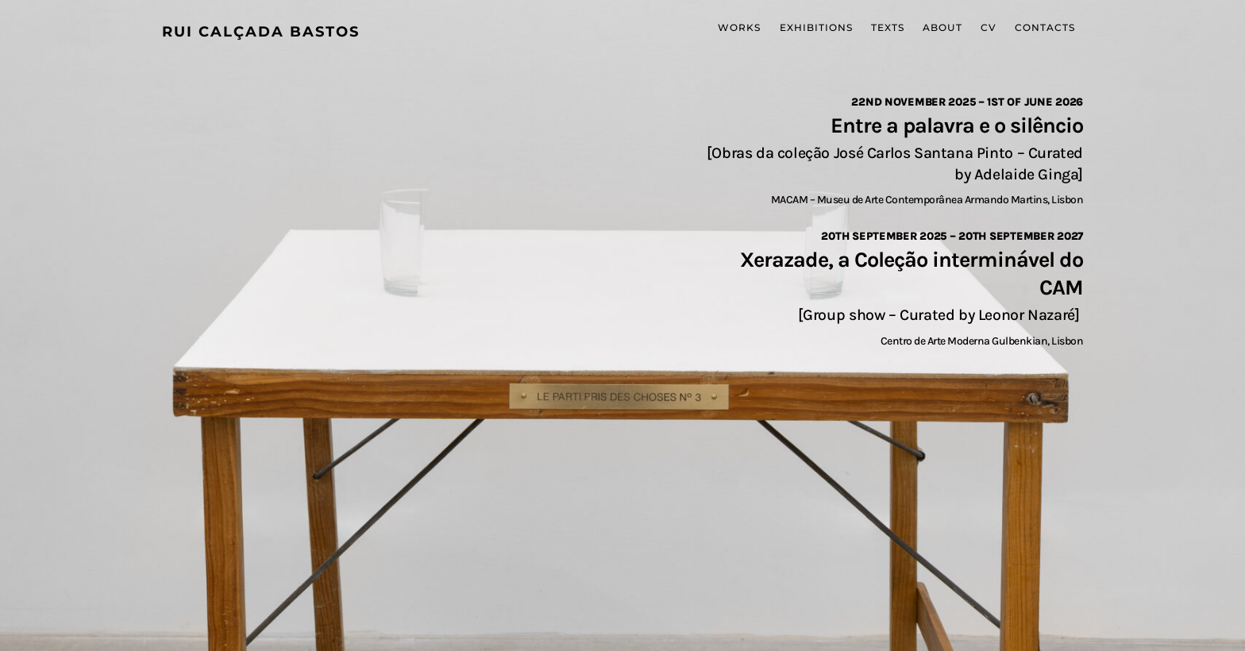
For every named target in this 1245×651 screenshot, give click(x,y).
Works (739, 27)
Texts (887, 27)
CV (988, 27)
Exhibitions (816, 27)
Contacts (1045, 27)
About (942, 27)
